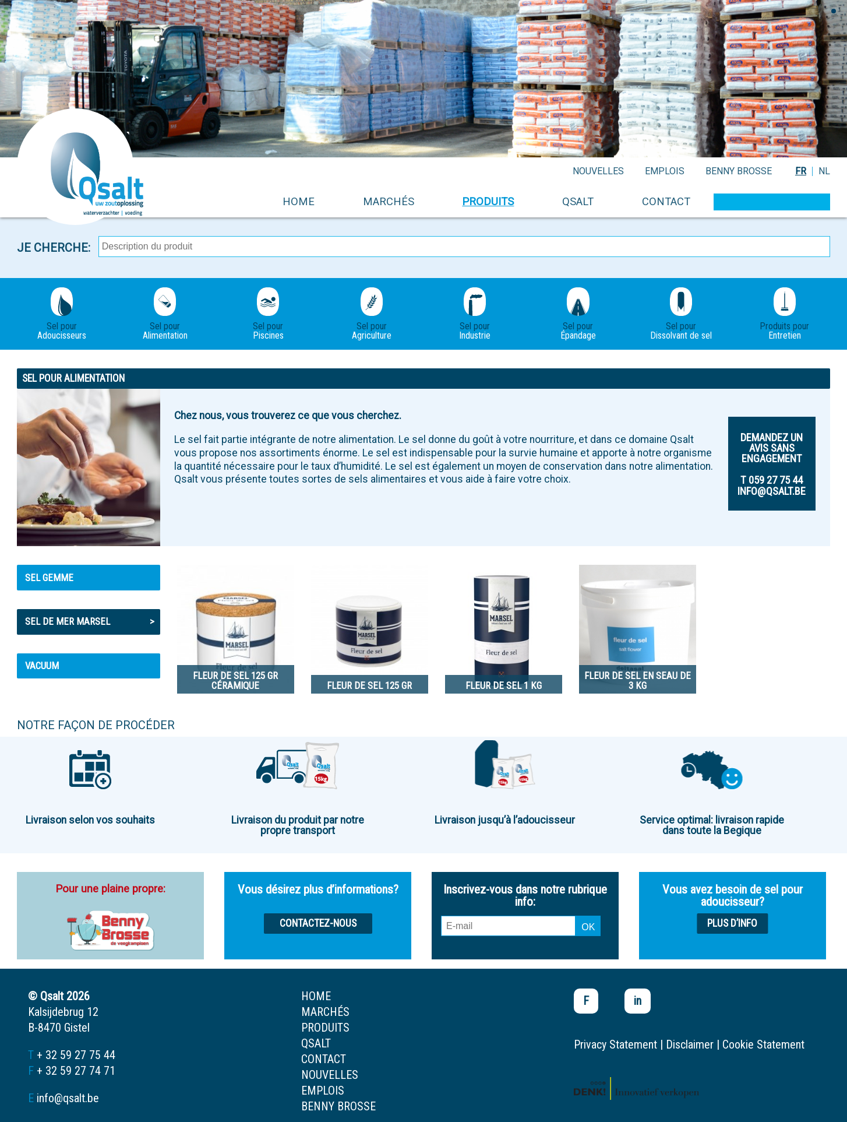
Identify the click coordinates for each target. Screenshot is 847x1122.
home (299, 201)
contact (666, 201)
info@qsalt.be (68, 1098)
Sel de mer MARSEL (90, 621)
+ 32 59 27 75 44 (76, 1055)
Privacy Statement (615, 1044)
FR (800, 171)
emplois (664, 171)
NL (824, 171)
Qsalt (578, 201)
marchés (388, 201)
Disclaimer (690, 1044)
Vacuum (42, 665)
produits (488, 201)
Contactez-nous (318, 923)
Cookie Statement (763, 1044)
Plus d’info (732, 923)
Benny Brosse (738, 171)
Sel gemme (49, 577)
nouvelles (598, 171)
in (637, 1001)
